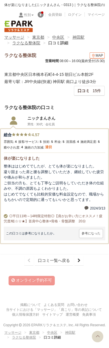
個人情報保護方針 (25, 315)
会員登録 (55, 15)
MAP (97, 56)
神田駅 (78, 37)
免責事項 (89, 315)
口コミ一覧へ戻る (54, 260)
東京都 (38, 37)
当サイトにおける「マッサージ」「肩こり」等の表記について (54, 310)
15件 (89, 90)
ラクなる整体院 (26, 43)
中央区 (58, 37)
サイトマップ (52, 315)
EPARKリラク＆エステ (18, 26)
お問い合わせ (77, 305)
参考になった (91, 233)
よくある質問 (54, 305)
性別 (29, 15)
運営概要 (72, 315)
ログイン (75, 15)
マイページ (96, 15)
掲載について (30, 305)
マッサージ (14, 37)
